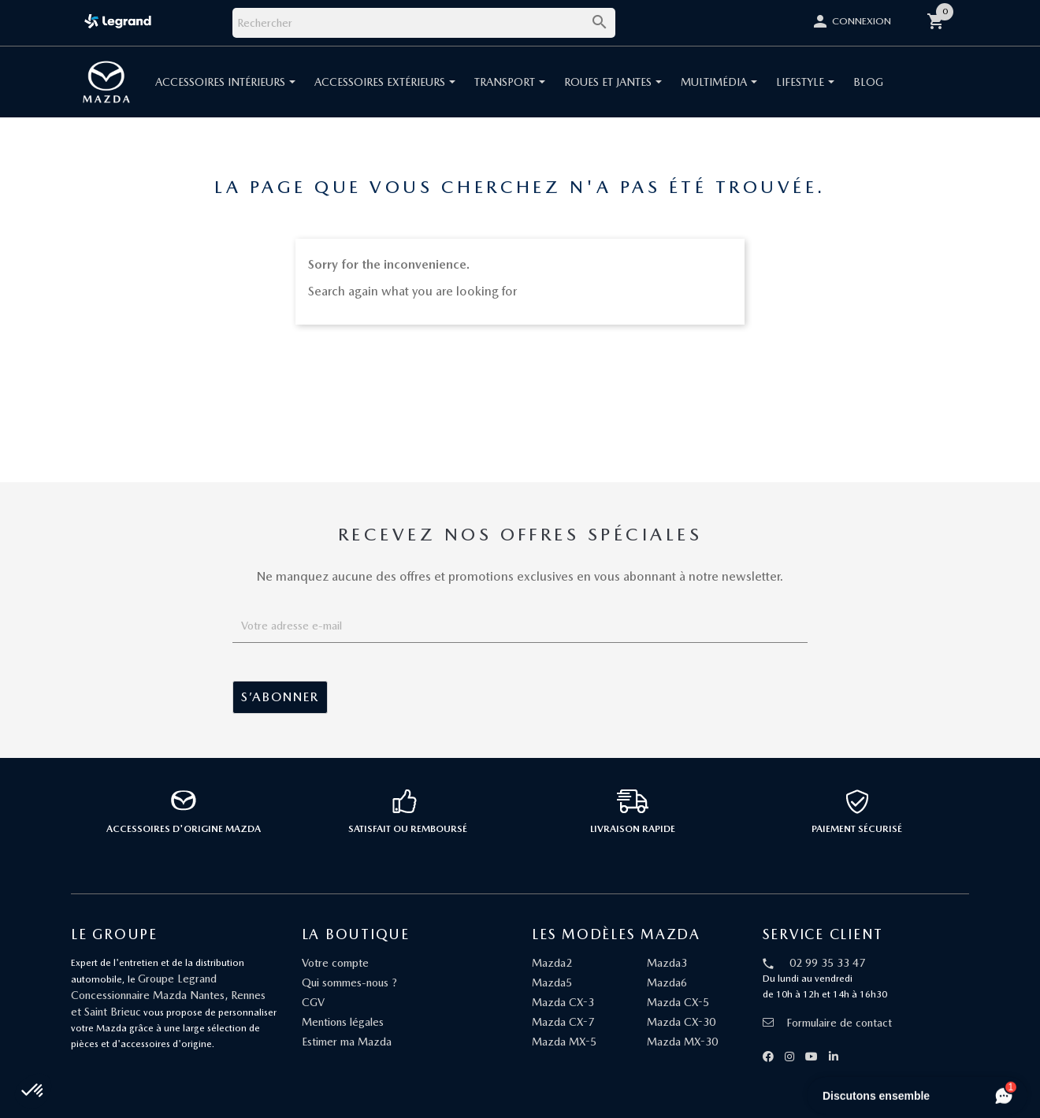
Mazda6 (667, 982)
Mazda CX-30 (681, 1022)
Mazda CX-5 (678, 1002)
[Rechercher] (423, 23)
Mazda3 (667, 962)
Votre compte (335, 962)
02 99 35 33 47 (827, 962)
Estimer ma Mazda (347, 1041)
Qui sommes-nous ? (349, 982)
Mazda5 (552, 982)
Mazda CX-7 (563, 1022)
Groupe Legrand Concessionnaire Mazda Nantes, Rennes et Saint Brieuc (168, 995)
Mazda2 (552, 962)
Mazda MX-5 (564, 1041)
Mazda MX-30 (682, 1041)
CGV (313, 1002)
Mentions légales (343, 1022)
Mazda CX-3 (563, 1002)
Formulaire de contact (827, 1022)
